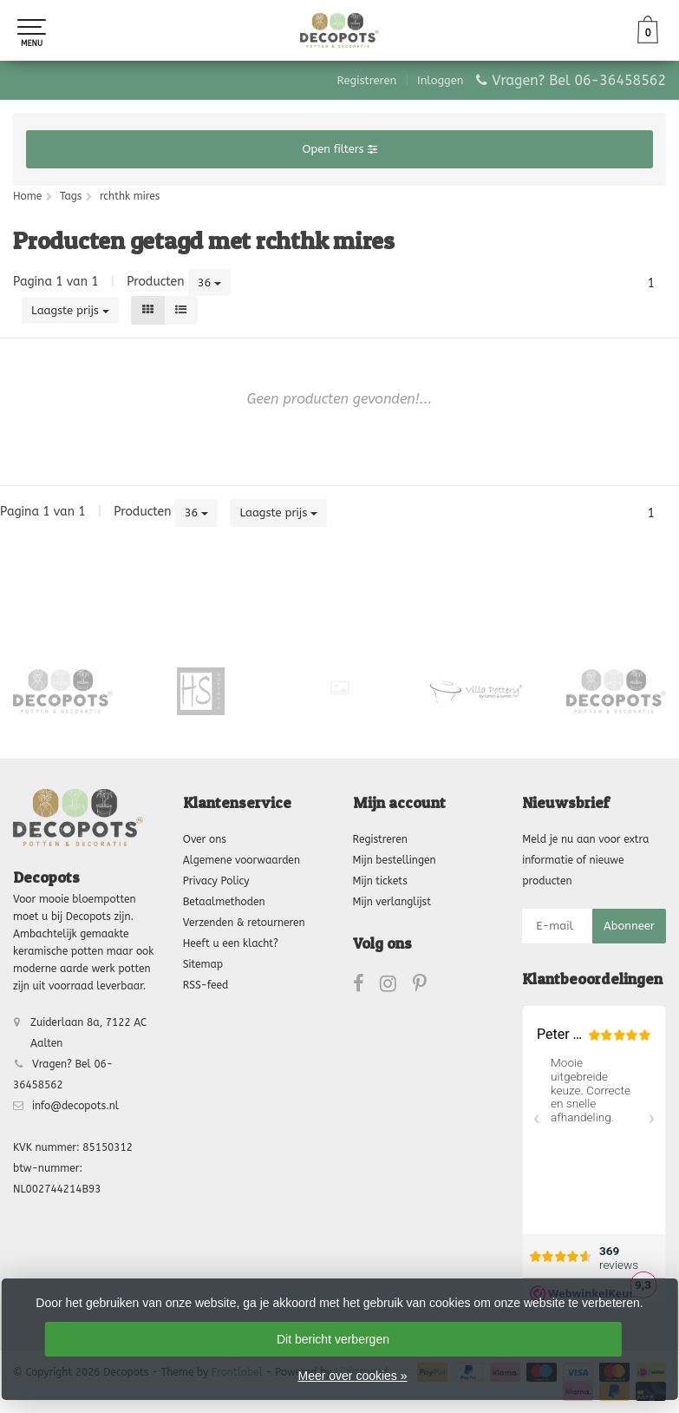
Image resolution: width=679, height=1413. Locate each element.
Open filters (339, 148)
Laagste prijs (70, 310)
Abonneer (629, 925)
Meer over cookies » (352, 1376)
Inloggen (440, 80)
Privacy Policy (216, 881)
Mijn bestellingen (394, 860)
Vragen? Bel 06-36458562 (579, 80)
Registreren (367, 80)
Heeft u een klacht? (230, 943)
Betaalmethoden (224, 902)
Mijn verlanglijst (392, 902)
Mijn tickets (380, 881)
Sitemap (203, 964)
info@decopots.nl (75, 1106)
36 (210, 282)
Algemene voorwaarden (241, 860)
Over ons (204, 839)
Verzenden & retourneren (244, 923)
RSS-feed (206, 985)
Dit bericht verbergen (333, 1339)
